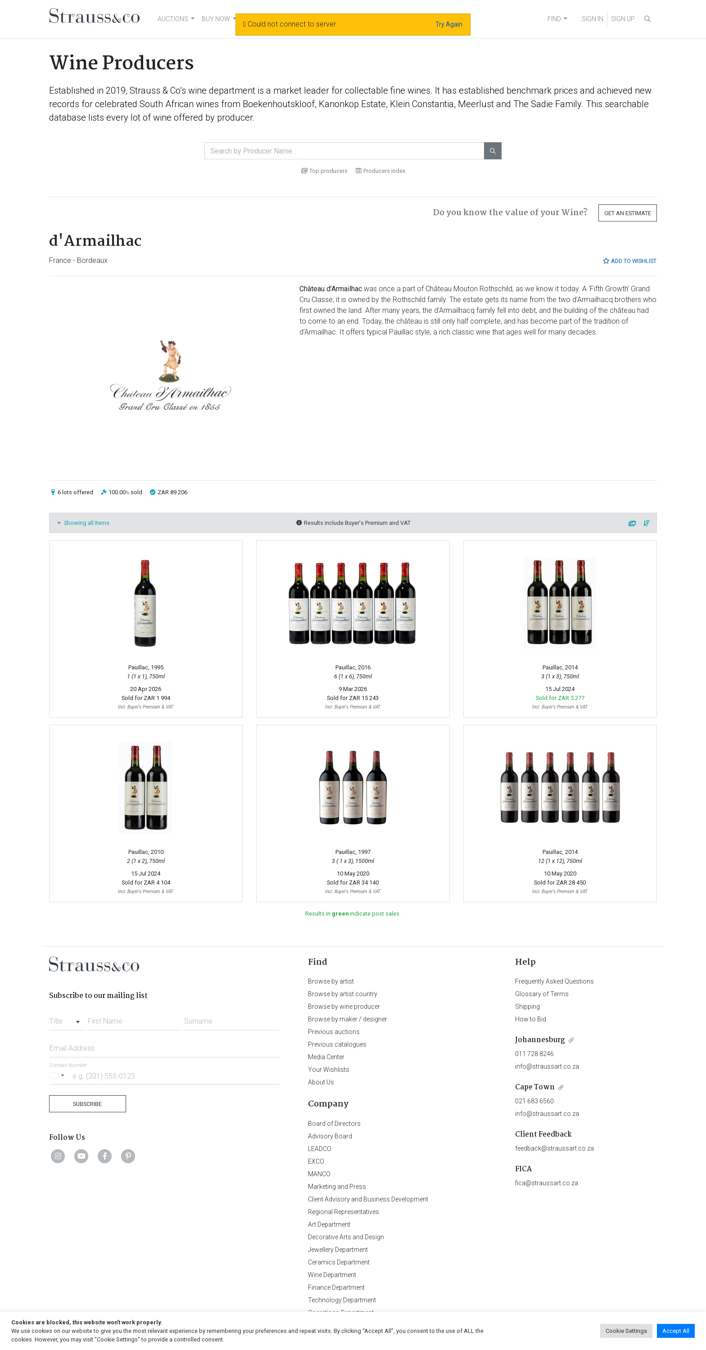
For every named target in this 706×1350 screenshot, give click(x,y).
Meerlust (476, 104)
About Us (321, 1082)
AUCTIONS (173, 19)
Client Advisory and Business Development (368, 1199)
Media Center (326, 1057)
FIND (554, 19)
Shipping (527, 1006)
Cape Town (535, 1087)
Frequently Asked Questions (554, 981)
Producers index (380, 170)
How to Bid (530, 1019)
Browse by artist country (342, 994)
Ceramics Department (339, 1262)
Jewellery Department (338, 1249)
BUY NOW (216, 19)
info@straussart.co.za (547, 1066)
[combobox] (66, 1018)
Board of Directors (334, 1123)
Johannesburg (540, 1040)
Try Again (448, 24)
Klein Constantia (422, 104)
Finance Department (336, 1287)
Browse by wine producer (344, 1006)
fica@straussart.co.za (546, 1183)
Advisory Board (330, 1136)
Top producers (324, 170)
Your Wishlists (328, 1069)
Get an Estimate (627, 213)
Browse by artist (331, 981)
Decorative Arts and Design (346, 1237)
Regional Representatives (343, 1211)
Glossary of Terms (542, 994)
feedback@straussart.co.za (554, 1148)
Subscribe (87, 1104)
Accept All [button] (675, 1330)
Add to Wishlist (629, 260)
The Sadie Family (547, 104)
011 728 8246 (534, 1053)
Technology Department (342, 1300)
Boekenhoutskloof (279, 104)
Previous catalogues (337, 1044)
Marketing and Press (337, 1186)
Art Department (329, 1224)
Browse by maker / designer (347, 1019)
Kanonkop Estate (352, 104)
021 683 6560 (534, 1101)
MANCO (319, 1174)
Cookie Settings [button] (626, 1330)
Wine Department (332, 1274)
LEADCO (319, 1148)
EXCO (316, 1161)
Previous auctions (334, 1031)
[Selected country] (58, 1075)
